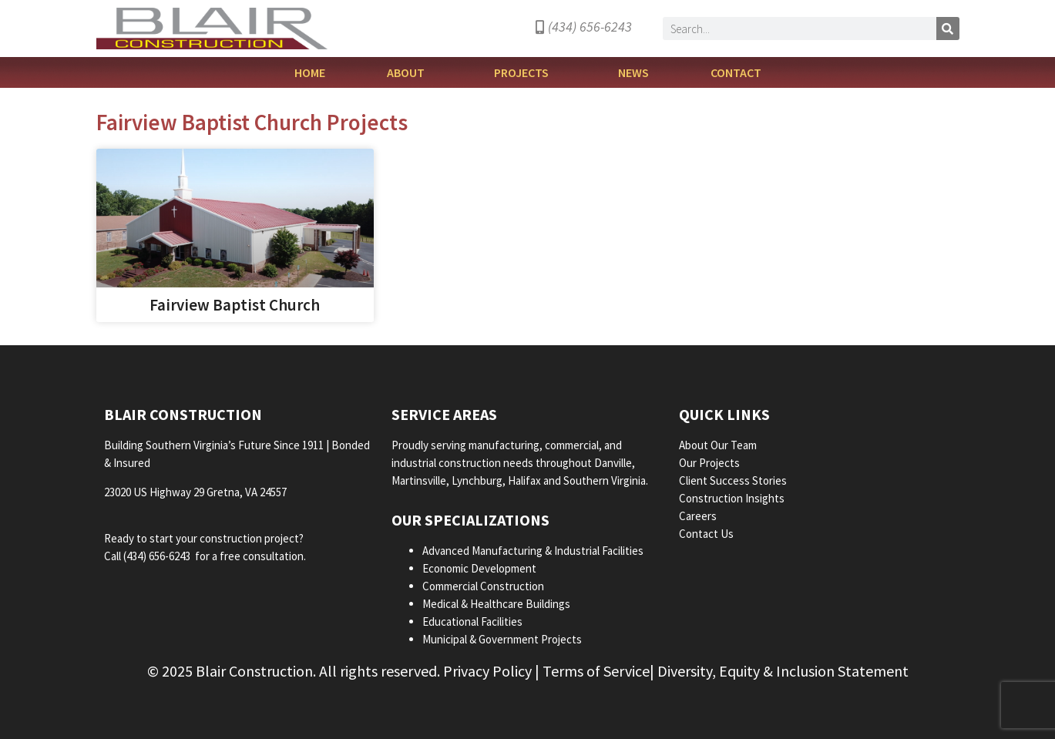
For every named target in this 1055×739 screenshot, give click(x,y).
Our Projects (710, 462)
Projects (525, 72)
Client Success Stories (734, 480)
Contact (736, 72)
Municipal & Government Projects (502, 639)
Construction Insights (733, 498)
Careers (699, 516)
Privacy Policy (487, 670)
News (633, 72)
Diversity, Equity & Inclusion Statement (783, 670)
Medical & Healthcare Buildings (496, 603)
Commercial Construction (483, 586)
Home (309, 72)
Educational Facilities (472, 621)
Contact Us (706, 533)
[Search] (947, 28)
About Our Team (719, 445)
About (409, 72)
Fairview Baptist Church (235, 304)
